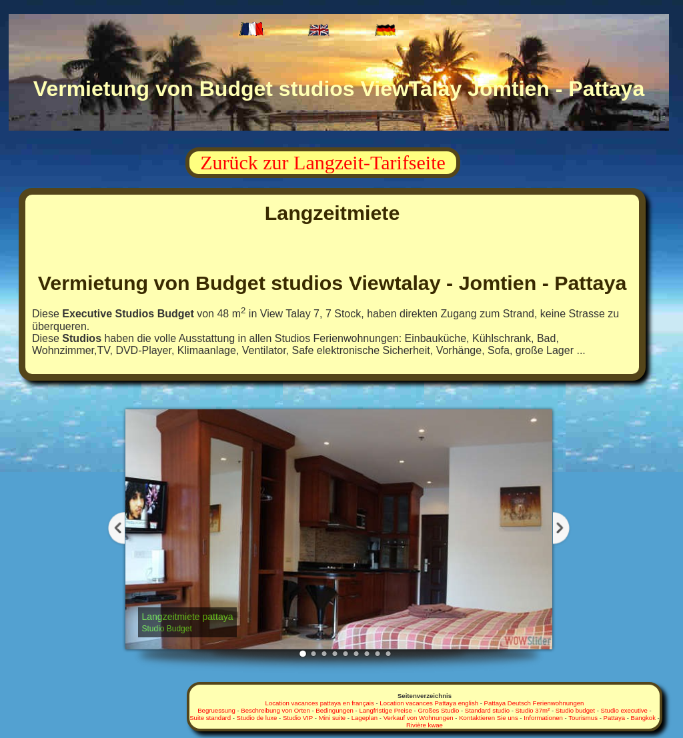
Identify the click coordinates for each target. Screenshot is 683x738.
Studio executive (624, 710)
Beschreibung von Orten (275, 710)
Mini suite (332, 717)
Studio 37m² (533, 710)
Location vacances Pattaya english (429, 703)
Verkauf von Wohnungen (419, 717)
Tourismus (583, 717)
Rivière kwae (424, 725)
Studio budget (575, 710)
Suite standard (210, 717)
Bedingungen (334, 710)
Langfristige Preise (385, 710)
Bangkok (643, 717)
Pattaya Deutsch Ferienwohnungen (534, 703)
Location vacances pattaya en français (319, 703)
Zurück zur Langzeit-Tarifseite (323, 162)
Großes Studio (438, 710)
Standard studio (487, 710)
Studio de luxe (257, 717)
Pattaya (615, 717)
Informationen (543, 717)
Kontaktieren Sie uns (488, 717)
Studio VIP (298, 717)
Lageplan (365, 717)
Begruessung (216, 710)
